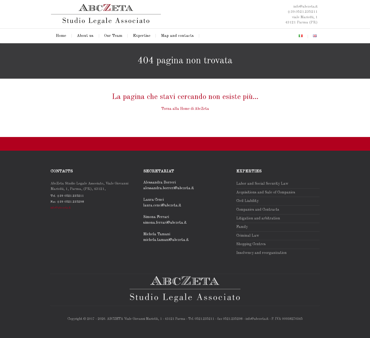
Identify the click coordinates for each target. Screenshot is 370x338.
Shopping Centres (251, 244)
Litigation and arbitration (258, 218)
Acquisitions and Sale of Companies (265, 192)
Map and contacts (177, 36)
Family (242, 227)
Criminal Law (247, 236)
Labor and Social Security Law (262, 184)
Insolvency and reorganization (261, 253)
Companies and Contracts (257, 210)
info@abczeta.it (60, 207)
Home (61, 36)
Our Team (113, 36)
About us (85, 36)
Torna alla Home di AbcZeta (185, 109)
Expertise (141, 36)
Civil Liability (247, 201)
